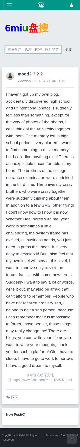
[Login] (71, 5)
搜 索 (68, 49)
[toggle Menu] (9, 5)
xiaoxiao (24, 81)
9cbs (15, 397)
